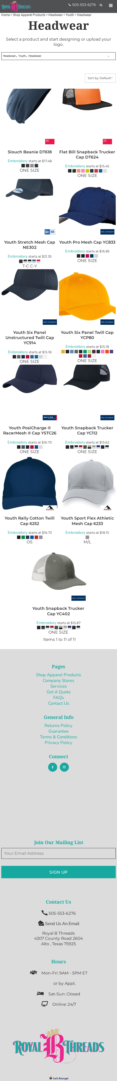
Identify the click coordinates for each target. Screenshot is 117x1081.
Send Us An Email (62, 924)
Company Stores (58, 681)
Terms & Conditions (58, 737)
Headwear (55, 15)
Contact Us (58, 703)
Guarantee (58, 731)
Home (5, 15)
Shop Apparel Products (29, 15)
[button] (58, 1045)
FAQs (58, 698)
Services (58, 686)
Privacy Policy (58, 743)
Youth (70, 15)
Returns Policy (58, 726)
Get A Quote (59, 692)
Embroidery (18, 160)
